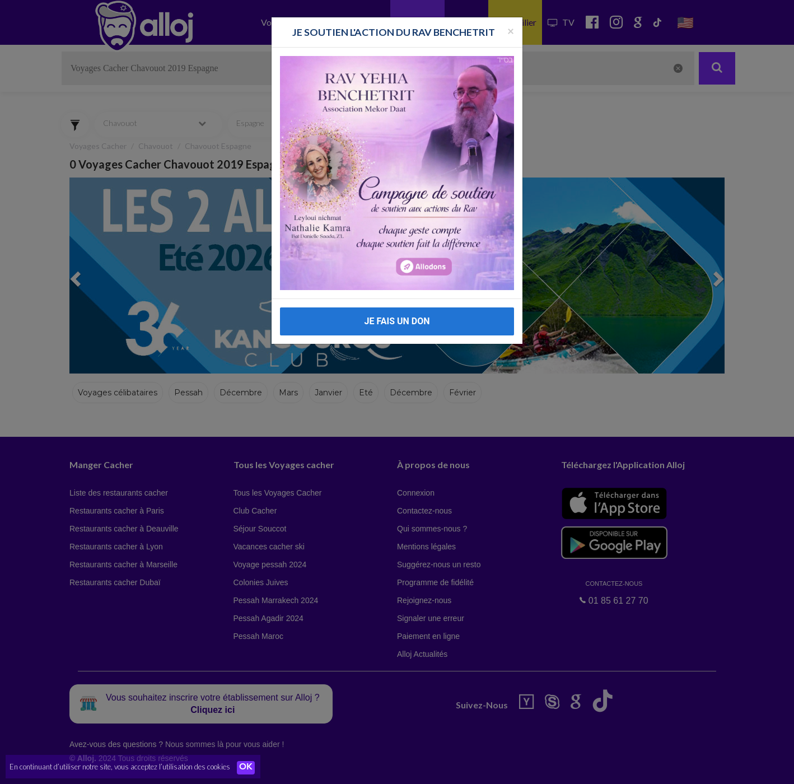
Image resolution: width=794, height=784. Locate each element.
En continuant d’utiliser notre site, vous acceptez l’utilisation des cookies (120, 767)
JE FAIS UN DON (396, 321)
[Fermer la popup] (510, 30)
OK (246, 767)
